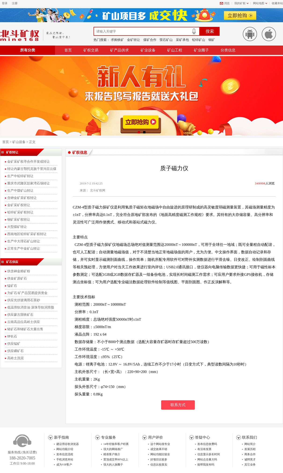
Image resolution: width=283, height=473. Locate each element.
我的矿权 (240, 3)
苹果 (269, 34)
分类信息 (228, 50)
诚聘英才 (250, 459)
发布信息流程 (64, 454)
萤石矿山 (166, 40)
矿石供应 (12, 262)
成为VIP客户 (64, 464)
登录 (4, 3)
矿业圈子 (201, 50)
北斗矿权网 (97, 190)
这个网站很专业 (160, 444)
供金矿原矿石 (17, 278)
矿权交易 (90, 50)
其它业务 (250, 464)
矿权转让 (12, 152)
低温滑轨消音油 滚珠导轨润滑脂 (30, 307)
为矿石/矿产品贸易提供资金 (27, 293)
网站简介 (250, 444)
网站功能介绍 (64, 449)
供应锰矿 (13, 343)
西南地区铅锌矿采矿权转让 (27, 234)
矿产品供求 (119, 50)
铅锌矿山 (198, 40)
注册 (15, 3)
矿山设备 (18, 142)
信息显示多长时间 (208, 454)
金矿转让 (133, 40)
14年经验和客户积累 (116, 444)
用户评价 (155, 437)
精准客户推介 (111, 454)
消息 (227, 3)
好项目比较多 (158, 459)
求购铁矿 (117, 40)
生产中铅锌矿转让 (20, 176)
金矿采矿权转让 (18, 205)
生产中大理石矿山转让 (23, 241)
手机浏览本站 (64, 459)
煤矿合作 (149, 40)
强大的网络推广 (113, 449)
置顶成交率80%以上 (115, 459)
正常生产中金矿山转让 (23, 248)
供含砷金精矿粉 (18, 271)
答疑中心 (202, 437)
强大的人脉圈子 (113, 464)
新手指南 (61, 437)
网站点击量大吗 (207, 459)
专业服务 (108, 437)
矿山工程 (174, 50)
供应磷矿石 (15, 351)
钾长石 (12, 336)
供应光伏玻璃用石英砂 (23, 300)
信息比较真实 (158, 464)
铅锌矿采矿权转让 (20, 212)
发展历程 (250, 449)
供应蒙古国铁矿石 (20, 314)
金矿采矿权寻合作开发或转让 (28, 161)
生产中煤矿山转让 (20, 190)
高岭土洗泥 (15, 358)
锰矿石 (12, 285)
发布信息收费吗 (207, 444)
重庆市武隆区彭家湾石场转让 (28, 183)
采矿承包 (182, 40)
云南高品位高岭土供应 (23, 322)
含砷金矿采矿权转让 (22, 198)
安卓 (250, 34)
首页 (68, 50)
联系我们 (249, 437)
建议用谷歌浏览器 (67, 444)
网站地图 (258, 3)
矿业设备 (148, 50)
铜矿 (211, 40)
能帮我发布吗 (205, 464)
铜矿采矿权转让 (18, 219)
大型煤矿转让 (17, 227)
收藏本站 (277, 3)
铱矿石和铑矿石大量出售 (25, 329)
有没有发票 (204, 449)
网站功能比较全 (160, 454)
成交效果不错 (158, 449)
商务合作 (250, 454)
